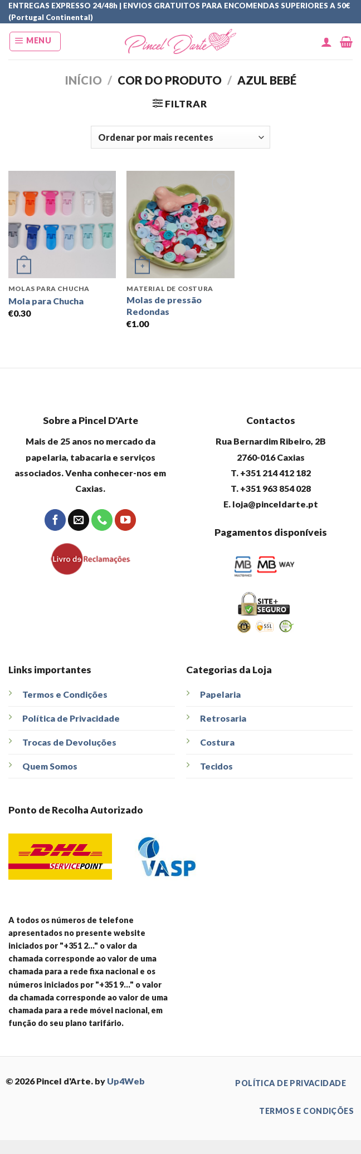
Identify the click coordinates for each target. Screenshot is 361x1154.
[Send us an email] (78, 520)
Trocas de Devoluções (69, 742)
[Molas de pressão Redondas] (180, 224)
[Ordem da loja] (180, 137)
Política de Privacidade (71, 718)
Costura (217, 742)
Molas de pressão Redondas (164, 305)
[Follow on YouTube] (125, 520)
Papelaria (220, 694)
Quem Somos (49, 766)
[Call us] (102, 520)
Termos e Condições (65, 694)
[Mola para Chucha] (62, 224)
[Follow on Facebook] (55, 520)
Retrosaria (223, 718)
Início (83, 80)
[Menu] (35, 41)
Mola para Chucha (46, 300)
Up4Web (126, 1081)
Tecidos (216, 766)
